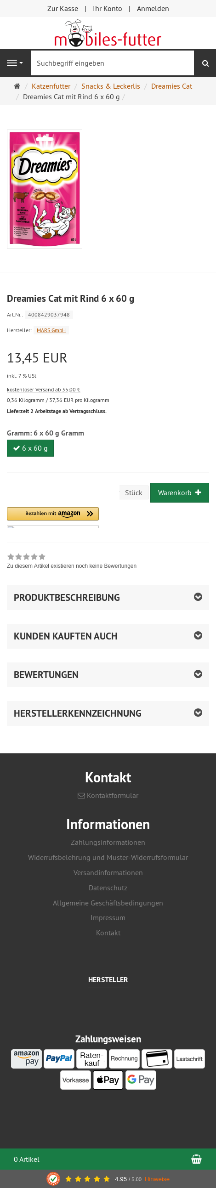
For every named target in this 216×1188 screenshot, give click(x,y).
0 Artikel (27, 1159)
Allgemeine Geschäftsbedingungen (108, 902)
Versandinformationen (108, 872)
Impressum (108, 917)
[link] (71, 562)
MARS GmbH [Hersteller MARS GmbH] (51, 330)
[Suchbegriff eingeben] (112, 63)
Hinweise (157, 1179)
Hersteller (108, 980)
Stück (133, 492)
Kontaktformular (108, 795)
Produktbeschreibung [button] (67, 597)
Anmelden (153, 8)
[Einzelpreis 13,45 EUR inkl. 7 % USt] (108, 365)
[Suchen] (205, 63)
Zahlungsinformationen (108, 842)
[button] (53, 517)
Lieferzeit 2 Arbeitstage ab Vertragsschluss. (57, 411)
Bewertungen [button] (46, 674)
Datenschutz (108, 887)
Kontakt (108, 932)
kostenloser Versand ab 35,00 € (43, 389)
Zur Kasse (62, 8)
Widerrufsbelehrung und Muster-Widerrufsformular (108, 857)
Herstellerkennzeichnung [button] (78, 713)
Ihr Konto (107, 8)
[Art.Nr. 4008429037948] (108, 314)
